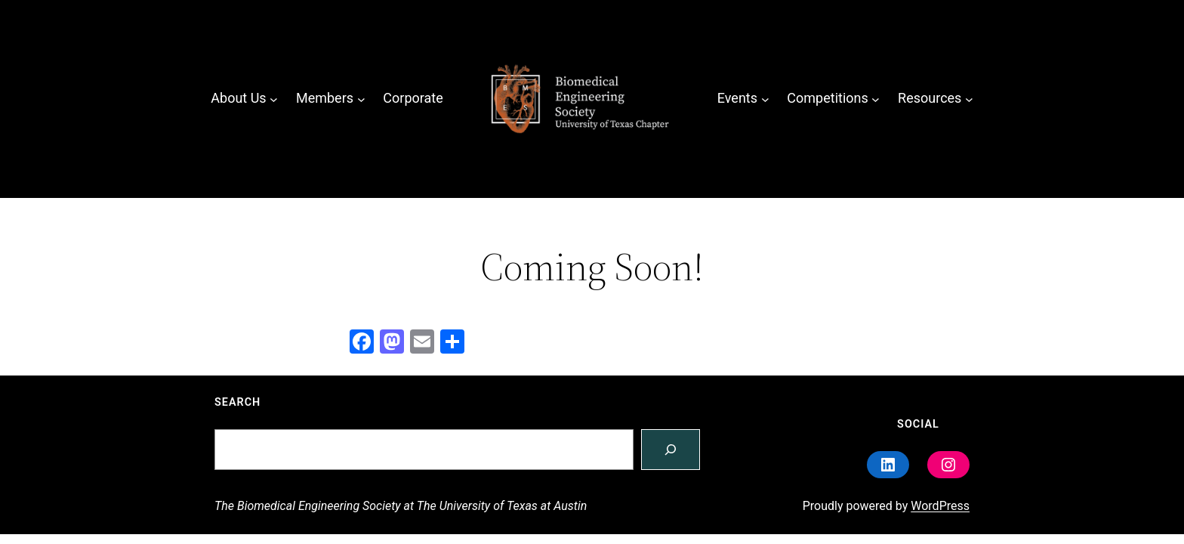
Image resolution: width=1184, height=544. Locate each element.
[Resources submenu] (969, 98)
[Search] (670, 449)
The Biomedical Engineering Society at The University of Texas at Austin (400, 506)
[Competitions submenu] (875, 98)
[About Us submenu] (274, 98)
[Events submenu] (765, 98)
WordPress (940, 506)
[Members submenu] (361, 98)
